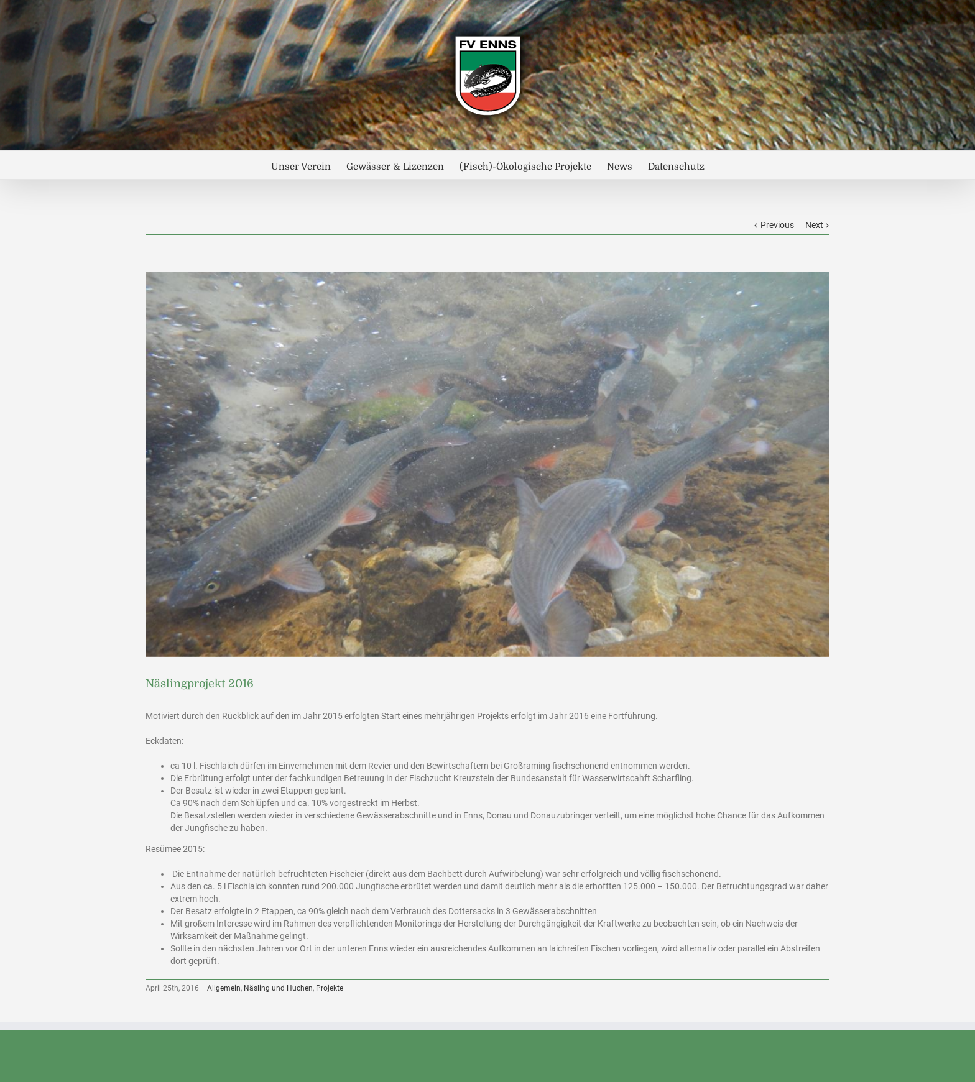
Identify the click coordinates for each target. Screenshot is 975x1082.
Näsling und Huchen (278, 988)
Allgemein (224, 988)
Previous (777, 225)
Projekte (329, 988)
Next (814, 225)
